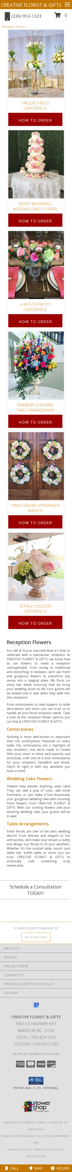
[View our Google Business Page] (36, 1007)
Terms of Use (36, 1156)
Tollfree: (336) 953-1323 (36, 1044)
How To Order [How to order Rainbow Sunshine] (35, 422)
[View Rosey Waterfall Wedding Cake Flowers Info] (36, 164)
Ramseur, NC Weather (18, 1136)
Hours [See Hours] (60, 1168)
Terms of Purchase (47, 1149)
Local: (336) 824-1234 (36, 1037)
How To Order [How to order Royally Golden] (35, 623)
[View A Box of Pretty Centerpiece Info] (36, 265)
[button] (60, 16)
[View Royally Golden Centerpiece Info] (36, 567)
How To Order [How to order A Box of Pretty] (35, 321)
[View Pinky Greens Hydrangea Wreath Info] (36, 466)
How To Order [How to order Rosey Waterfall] (35, 221)
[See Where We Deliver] (36, 937)
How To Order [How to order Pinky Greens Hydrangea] (35, 522)
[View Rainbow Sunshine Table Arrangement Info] (36, 365)
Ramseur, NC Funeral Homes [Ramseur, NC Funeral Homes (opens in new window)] (25, 1122)
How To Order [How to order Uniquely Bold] (35, 120)
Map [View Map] (36, 1168)
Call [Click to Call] (12, 1168)
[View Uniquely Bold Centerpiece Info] (36, 64)
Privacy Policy (19, 1149)
